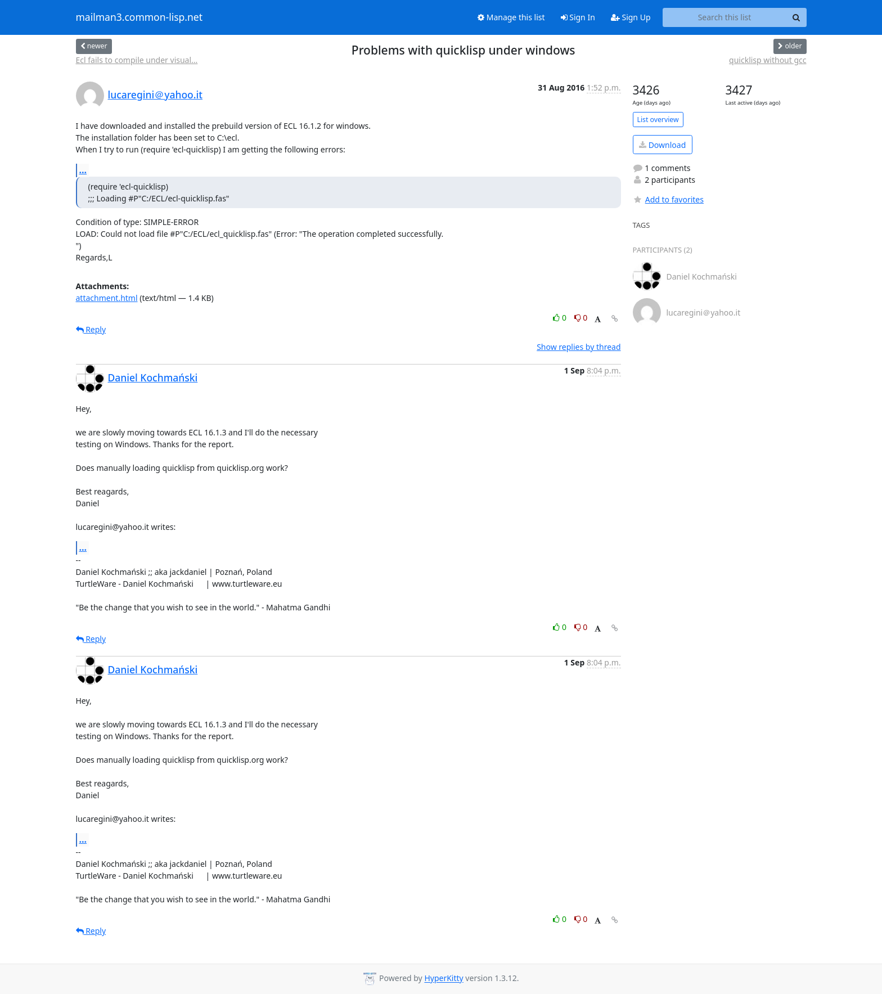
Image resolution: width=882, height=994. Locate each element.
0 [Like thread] (560, 317)
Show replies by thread (578, 346)
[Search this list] (725, 17)
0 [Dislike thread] (581, 317)
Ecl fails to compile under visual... (137, 60)
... (83, 170)
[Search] (796, 17)
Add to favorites (668, 199)
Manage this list (511, 17)
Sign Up (631, 17)
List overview (658, 119)
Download (662, 145)
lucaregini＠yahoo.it (155, 94)
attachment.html (107, 298)
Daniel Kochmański (153, 377)
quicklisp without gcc (767, 60)
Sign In (578, 17)
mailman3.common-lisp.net (139, 17)
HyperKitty (443, 978)
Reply (91, 329)
